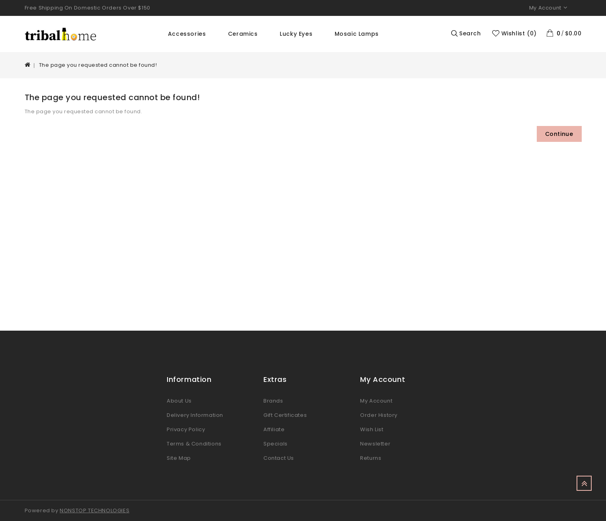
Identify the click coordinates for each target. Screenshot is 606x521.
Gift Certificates (285, 415)
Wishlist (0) (519, 33)
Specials (275, 443)
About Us (179, 401)
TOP (584, 483)
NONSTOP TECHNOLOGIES (94, 510)
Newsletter (375, 443)
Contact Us (278, 458)
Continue (559, 134)
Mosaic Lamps (357, 34)
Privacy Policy (186, 429)
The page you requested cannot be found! (98, 65)
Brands (273, 401)
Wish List (371, 429)
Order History (379, 415)
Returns (370, 458)
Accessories (187, 34)
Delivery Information (195, 415)
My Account (376, 401)
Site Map (179, 458)
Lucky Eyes (296, 34)
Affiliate (273, 429)
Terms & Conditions (194, 443)
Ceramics (243, 34)
